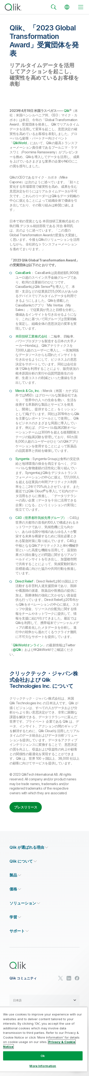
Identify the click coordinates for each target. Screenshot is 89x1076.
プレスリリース (25, 807)
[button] (44, 1000)
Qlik (66, 111)
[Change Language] (67, 7)
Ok (43, 1056)
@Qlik (17, 650)
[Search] (53, 7)
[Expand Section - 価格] (15, 889)
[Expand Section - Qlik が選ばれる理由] (28, 847)
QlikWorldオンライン (28, 645)
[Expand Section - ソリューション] (24, 903)
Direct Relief (24, 581)
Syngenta (22, 459)
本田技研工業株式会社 (31, 336)
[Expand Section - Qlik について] (23, 861)
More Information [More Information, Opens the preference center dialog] (42, 1066)
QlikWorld (20, 143)
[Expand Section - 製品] (15, 875)
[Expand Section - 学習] (15, 917)
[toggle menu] (80, 7)
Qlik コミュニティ (23, 978)
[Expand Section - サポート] (19, 931)
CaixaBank (23, 273)
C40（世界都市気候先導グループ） (40, 518)
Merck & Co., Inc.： (29, 391)
